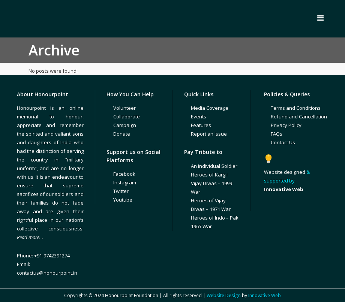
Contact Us (283, 142)
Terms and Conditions (296, 108)
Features (201, 125)
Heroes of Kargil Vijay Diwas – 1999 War (211, 183)
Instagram (124, 182)
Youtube (122, 199)
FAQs (276, 133)
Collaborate (126, 116)
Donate (121, 133)
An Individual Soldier (214, 166)
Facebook (124, 173)
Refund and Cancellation (299, 116)
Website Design (224, 295)
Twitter (121, 191)
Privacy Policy (286, 125)
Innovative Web (264, 295)
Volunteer (124, 108)
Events (198, 116)
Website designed (284, 172)
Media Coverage (209, 108)
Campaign (124, 125)
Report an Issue (209, 133)
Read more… (30, 237)
